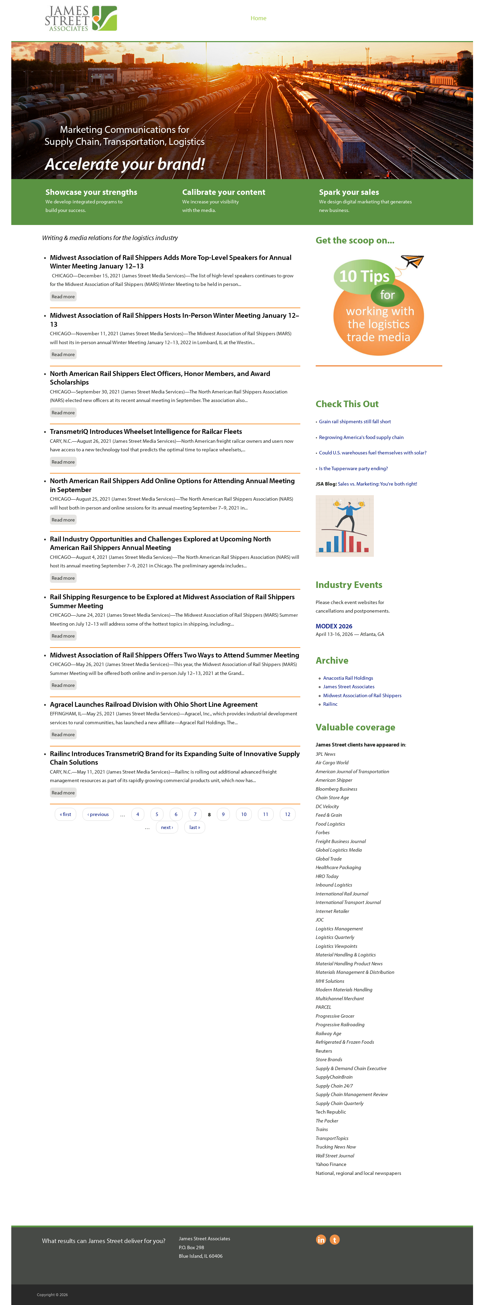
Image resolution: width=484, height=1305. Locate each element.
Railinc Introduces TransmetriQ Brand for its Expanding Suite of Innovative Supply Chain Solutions (175, 758)
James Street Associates (349, 686)
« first (65, 814)
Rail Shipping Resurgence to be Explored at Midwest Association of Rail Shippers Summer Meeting (172, 601)
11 (266, 814)
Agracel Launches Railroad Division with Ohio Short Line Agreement (154, 704)
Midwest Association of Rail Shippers (362, 695)
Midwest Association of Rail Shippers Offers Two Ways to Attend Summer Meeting (174, 655)
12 (287, 814)
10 (244, 814)
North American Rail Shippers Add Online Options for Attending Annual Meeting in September (172, 485)
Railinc (330, 704)
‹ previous (98, 814)
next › (167, 827)
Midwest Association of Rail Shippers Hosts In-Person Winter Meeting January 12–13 (174, 319)
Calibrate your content (223, 192)
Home (258, 18)
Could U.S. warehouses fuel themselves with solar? (373, 452)
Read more (63, 296)
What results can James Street (83, 1241)
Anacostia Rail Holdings (348, 678)
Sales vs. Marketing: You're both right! (377, 483)
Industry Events (349, 584)
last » (194, 827)
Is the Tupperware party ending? (353, 468)
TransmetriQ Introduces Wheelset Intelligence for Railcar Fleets (146, 431)
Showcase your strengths (91, 192)
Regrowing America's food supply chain (361, 437)
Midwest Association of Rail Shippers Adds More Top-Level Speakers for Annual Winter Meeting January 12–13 (170, 261)
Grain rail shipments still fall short (355, 421)
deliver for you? (145, 1241)
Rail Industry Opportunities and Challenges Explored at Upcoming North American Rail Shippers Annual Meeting (160, 543)
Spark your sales (349, 192)
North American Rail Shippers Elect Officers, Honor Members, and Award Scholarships (160, 377)
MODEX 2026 (334, 626)
